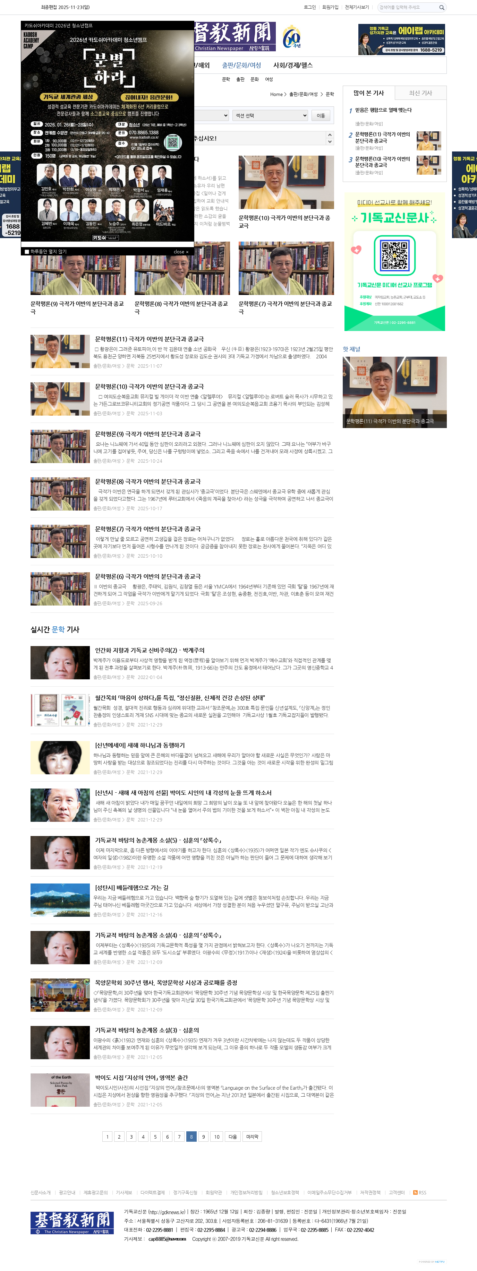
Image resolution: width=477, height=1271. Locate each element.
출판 (240, 79)
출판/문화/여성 (241, 65)
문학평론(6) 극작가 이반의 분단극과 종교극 (148, 576)
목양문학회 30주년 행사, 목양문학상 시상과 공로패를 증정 (166, 982)
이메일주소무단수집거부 (329, 1192)
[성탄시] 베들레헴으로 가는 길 (132, 887)
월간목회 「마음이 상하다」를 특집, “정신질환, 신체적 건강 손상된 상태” (180, 697)
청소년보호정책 (285, 1192)
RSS (419, 1192)
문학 (226, 79)
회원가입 (330, 7)
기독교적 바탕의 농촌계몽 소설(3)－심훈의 (147, 1030)
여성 (269, 79)
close (179, 251)
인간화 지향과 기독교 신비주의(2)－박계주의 (150, 650)
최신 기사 (420, 92)
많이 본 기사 (369, 92)
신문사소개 (41, 1192)
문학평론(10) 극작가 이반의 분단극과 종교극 (149, 386)
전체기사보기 (357, 7)
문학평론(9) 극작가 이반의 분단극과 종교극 (148, 433)
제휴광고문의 (96, 1192)
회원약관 (214, 1192)
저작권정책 (370, 1192)
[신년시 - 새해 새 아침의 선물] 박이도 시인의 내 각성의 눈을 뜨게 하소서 (183, 792)
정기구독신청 (185, 1192)
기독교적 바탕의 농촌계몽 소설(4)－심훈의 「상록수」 (158, 935)
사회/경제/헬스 (293, 65)
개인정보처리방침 (246, 1192)
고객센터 (397, 1192)
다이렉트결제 (152, 1192)
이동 (321, 115)
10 (216, 1136)
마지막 (252, 1136)
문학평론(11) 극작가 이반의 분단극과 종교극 (149, 339)
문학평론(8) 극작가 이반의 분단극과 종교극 (148, 481)
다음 (233, 1136)
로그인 (310, 7)
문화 (254, 79)
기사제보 (124, 1192)
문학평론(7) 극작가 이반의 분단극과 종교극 (148, 528)
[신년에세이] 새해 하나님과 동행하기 (140, 745)
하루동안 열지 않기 (46, 251)
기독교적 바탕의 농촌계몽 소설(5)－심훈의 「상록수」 (158, 840)
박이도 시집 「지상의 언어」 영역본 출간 (141, 1077)
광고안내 (67, 1192)
